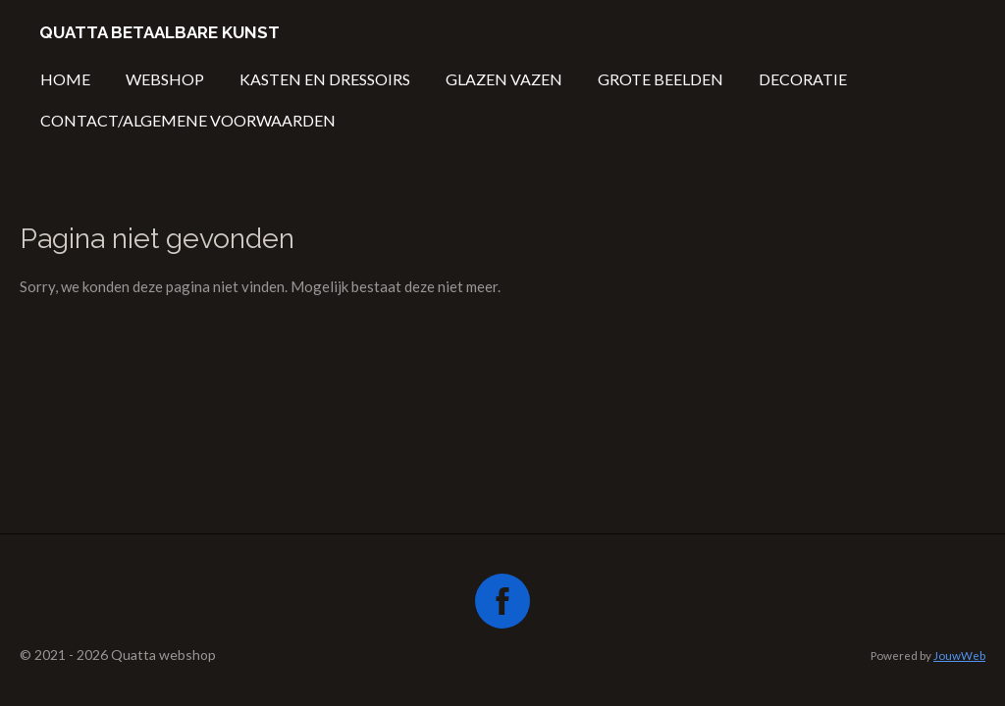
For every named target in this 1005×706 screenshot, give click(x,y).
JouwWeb (959, 655)
